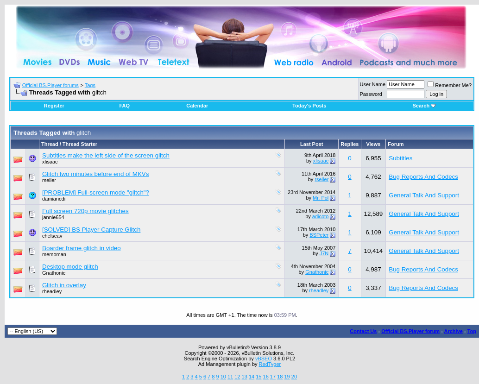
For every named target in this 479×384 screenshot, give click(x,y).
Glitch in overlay (64, 285)
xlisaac (50, 161)
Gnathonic (53, 273)
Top (471, 331)
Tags (90, 85)
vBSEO (263, 358)
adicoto (320, 216)
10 (223, 376)
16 (266, 376)
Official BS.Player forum (410, 331)
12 (237, 376)
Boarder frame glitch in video (81, 248)
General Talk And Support (424, 195)
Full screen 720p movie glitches (85, 211)
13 (244, 376)
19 (287, 376)
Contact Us (363, 331)
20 (294, 376)
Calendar (197, 105)
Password (371, 94)
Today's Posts (309, 105)
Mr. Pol (320, 198)
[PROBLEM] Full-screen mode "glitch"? (95, 192)
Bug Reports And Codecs (423, 176)
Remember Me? (450, 85)
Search (424, 105)
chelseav (52, 236)
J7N (324, 253)
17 (273, 376)
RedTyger (270, 364)
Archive (453, 331)
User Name (373, 84)
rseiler (49, 180)
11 (230, 376)
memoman (54, 254)
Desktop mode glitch (70, 266)
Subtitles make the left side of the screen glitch (106, 155)
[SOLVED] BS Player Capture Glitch (91, 229)
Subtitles (400, 158)
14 (251, 376)
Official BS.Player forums (50, 85)
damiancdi (53, 198)
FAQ (124, 105)
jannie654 (53, 217)
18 (280, 376)
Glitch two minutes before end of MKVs (95, 173)
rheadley (52, 291)
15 (258, 376)
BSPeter (318, 235)
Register (54, 105)
